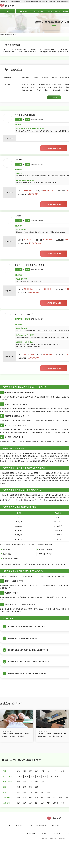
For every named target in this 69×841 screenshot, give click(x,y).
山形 (50, 776)
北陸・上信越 (7, 782)
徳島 (49, 797)
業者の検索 (23, 11)
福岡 (18, 803)
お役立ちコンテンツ (54, 11)
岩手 (32, 776)
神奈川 (55, 771)
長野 (43, 782)
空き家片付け (55, 77)
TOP (7, 11)
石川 (31, 782)
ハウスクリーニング (27, 87)
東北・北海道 (7, 776)
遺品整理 (24, 77)
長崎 (31, 803)
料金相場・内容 (38, 11)
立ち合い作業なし (42, 90)
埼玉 (37, 771)
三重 (37, 787)
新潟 (18, 782)
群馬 (31, 771)
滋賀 (18, 792)
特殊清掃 (44, 77)
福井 (37, 782)
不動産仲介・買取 (44, 87)
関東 (4, 771)
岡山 (31, 797)
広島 (37, 797)
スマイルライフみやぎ (24, 314)
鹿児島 (55, 803)
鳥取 (18, 797)
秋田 (44, 776)
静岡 (25, 787)
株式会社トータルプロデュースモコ (29, 265)
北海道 (19, 776)
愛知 (31, 787)
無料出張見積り (43, 84)
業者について (56, 825)
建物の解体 (56, 90)
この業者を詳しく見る (53, 148)
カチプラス (19, 159)
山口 (43, 797)
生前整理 (34, 77)
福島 (56, 776)
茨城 (18, 771)
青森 (26, 776)
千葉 (43, 771)
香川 (55, 797)
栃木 (25, 771)
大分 (43, 803)
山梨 (62, 771)
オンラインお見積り (28, 84)
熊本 (37, 803)
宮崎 (49, 803)
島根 (25, 797)
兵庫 (37, 792)
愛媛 (61, 797)
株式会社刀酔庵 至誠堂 (25, 114)
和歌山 (49, 792)
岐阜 (18, 787)
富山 (25, 782)
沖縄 (62, 803)
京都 (25, 792)
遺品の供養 (56, 84)
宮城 (38, 776)
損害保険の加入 (27, 90)
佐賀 (25, 803)
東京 (49, 771)
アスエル (18, 215)
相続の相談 (57, 87)
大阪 (31, 792)
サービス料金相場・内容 (37, 825)
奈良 (43, 792)
